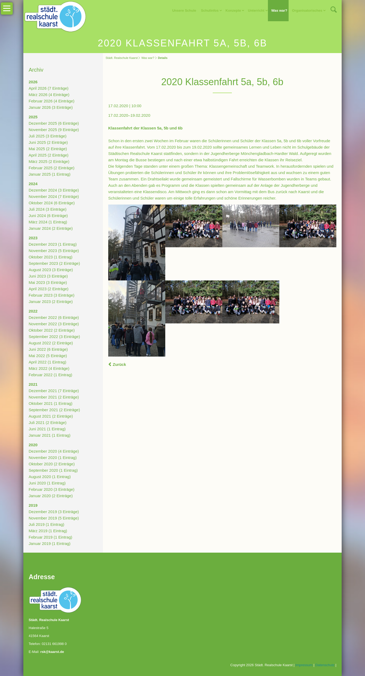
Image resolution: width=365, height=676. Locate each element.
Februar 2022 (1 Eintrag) (50, 374)
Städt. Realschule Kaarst (122, 57)
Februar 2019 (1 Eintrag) (50, 537)
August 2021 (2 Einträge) (51, 416)
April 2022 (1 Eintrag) (47, 362)
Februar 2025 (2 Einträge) (52, 168)
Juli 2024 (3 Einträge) (48, 209)
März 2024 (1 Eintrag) (48, 222)
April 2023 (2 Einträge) (48, 289)
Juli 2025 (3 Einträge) (48, 136)
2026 (33, 82)
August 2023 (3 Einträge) (51, 269)
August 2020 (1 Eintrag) (50, 476)
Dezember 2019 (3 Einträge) (54, 511)
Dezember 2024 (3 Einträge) (54, 190)
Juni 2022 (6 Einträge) (48, 349)
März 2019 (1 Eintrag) (48, 530)
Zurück (119, 364)
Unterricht (256, 10)
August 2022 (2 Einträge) (51, 343)
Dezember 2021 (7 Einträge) (54, 390)
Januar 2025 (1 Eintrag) (50, 174)
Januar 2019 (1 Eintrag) (50, 543)
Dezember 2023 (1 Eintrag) (53, 244)
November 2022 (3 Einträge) (54, 324)
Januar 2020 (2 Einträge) (51, 495)
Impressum (304, 665)
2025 (33, 117)
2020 (33, 445)
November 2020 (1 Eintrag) (53, 457)
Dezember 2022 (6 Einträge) (54, 317)
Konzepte (233, 10)
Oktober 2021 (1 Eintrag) (50, 403)
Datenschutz (324, 665)
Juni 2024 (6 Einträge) (48, 215)
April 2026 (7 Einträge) (48, 88)
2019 (33, 505)
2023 (33, 238)
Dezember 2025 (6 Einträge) (54, 123)
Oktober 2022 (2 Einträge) (52, 330)
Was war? (279, 10)
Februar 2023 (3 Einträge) (52, 295)
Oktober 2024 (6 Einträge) (52, 203)
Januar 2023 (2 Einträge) (51, 301)
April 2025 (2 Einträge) (48, 155)
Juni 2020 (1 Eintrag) (47, 483)
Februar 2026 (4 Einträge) (52, 101)
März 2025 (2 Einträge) (49, 161)
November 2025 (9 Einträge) (54, 129)
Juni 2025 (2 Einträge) (48, 142)
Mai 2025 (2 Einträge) (48, 148)
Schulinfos (210, 10)
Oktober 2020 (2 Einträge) (52, 464)
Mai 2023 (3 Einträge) (48, 282)
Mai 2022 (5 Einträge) (48, 355)
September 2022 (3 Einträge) (54, 336)
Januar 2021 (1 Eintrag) (50, 435)
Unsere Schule (184, 10)
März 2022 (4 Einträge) (49, 368)
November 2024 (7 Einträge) (54, 196)
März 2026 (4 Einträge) (49, 94)
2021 (33, 384)
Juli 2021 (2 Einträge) (48, 422)
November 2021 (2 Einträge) (54, 397)
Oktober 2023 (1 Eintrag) (50, 257)
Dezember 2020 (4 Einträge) (54, 451)
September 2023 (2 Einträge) (54, 263)
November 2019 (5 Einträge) (54, 518)
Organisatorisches (307, 10)
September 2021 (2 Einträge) (54, 410)
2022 (33, 311)
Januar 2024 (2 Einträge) (51, 228)
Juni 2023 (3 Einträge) (48, 276)
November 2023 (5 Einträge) (54, 250)
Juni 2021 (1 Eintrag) (47, 429)
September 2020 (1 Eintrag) (53, 470)
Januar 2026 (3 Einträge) (51, 107)
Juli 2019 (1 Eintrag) (46, 524)
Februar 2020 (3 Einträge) (52, 489)
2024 (33, 183)
